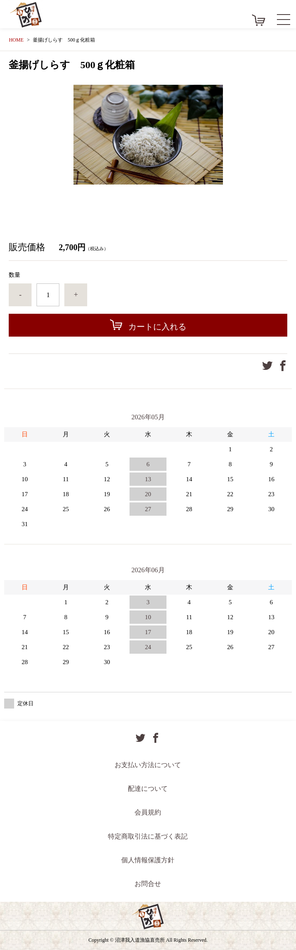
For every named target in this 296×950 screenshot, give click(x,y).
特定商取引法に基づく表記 (148, 836)
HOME (16, 40)
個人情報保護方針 (147, 860)
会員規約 (148, 812)
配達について (148, 788)
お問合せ (148, 883)
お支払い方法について (148, 764)
